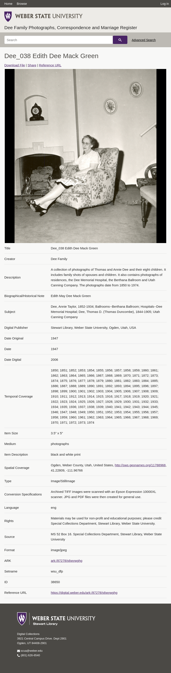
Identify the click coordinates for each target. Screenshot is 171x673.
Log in (165, 3)
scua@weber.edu (30, 650)
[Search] (58, 40)
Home (8, 3)
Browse (22, 3)
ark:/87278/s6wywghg (66, 560)
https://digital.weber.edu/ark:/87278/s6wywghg (84, 592)
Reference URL (50, 65)
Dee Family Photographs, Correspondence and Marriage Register (70, 27)
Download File (14, 65)
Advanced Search (144, 40)
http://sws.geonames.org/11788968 (140, 465)
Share (32, 65)
